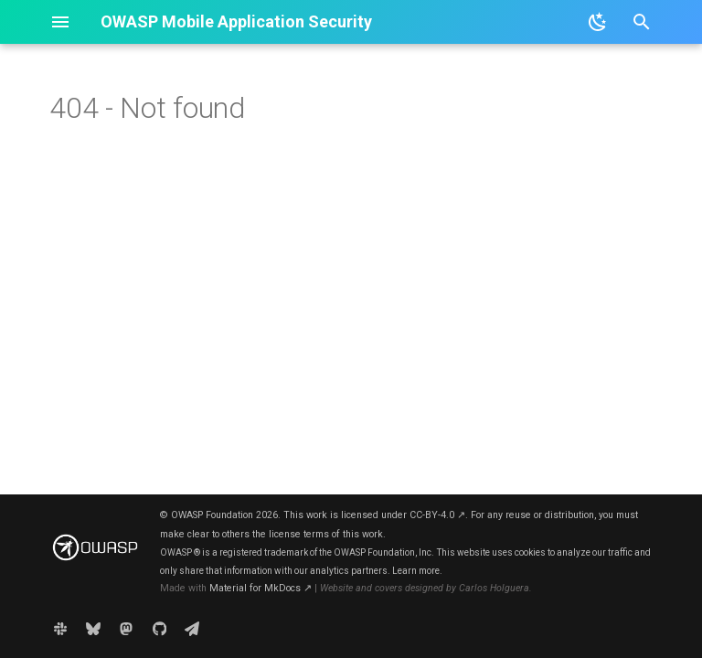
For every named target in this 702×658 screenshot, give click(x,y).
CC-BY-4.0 (437, 515)
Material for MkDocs (260, 588)
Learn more (416, 571)
